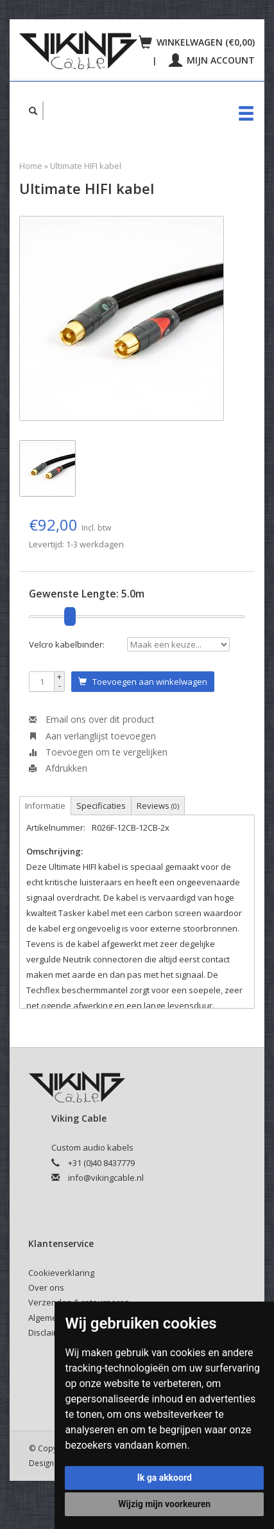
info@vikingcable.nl (106, 1177)
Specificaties (101, 805)
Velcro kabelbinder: (67, 644)
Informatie (45, 805)
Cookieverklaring (61, 1272)
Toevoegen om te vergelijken (98, 752)
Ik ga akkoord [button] (164, 1477)
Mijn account (212, 60)
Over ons (46, 1287)
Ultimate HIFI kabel (85, 166)
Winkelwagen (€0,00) (197, 42)
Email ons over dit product (92, 719)
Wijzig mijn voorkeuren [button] (164, 1504)
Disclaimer (48, 1332)
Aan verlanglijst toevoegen (92, 736)
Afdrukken (58, 768)
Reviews (158, 805)
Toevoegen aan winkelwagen (142, 681)
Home (30, 166)
